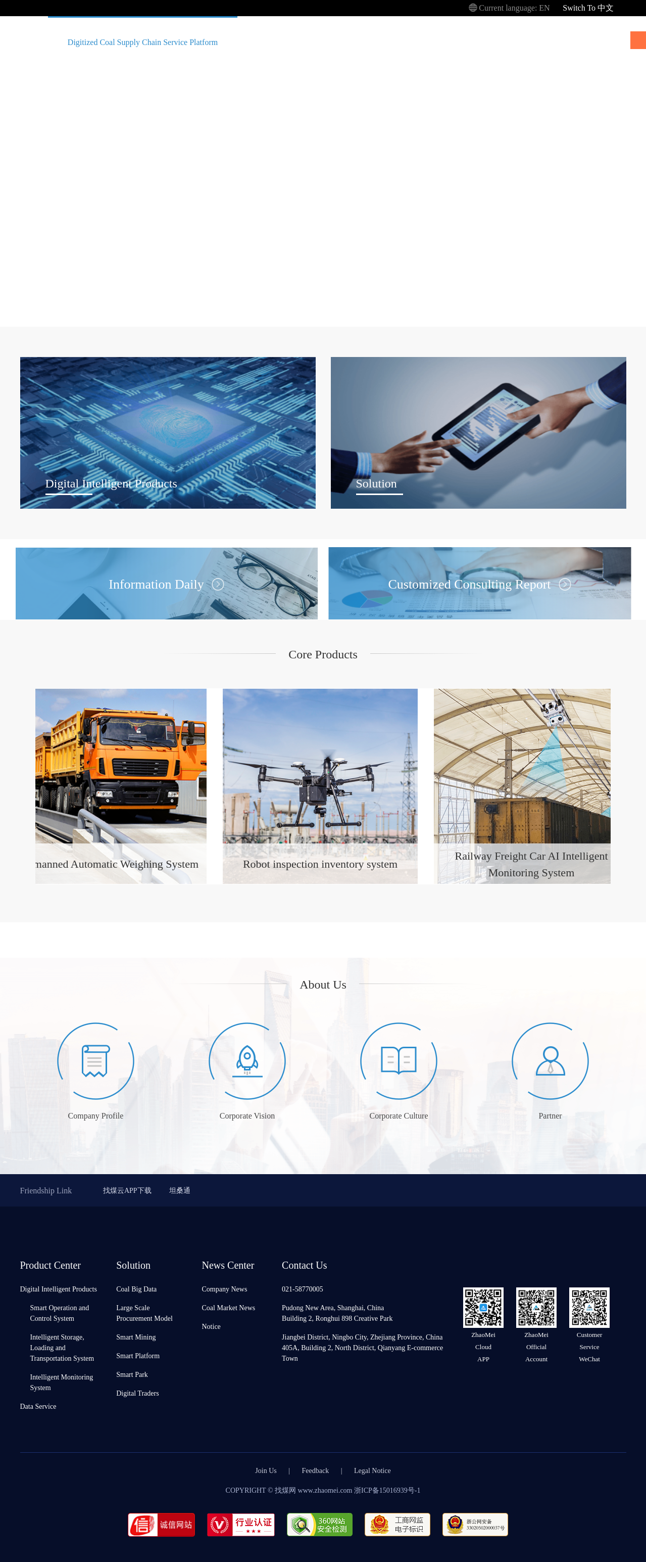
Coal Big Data (136, 1288)
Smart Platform (138, 1355)
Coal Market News (229, 1307)
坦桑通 (179, 1190)
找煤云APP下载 (127, 1190)
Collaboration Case (422, 42)
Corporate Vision (247, 1115)
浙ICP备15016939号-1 (387, 1490)
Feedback (315, 1470)
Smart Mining (136, 1337)
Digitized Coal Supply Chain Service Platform (143, 42)
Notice (211, 1326)
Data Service (38, 1406)
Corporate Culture (399, 1115)
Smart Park (132, 1374)
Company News (224, 1288)
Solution (349, 42)
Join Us (265, 1470)
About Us (495, 42)
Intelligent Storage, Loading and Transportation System (62, 1347)
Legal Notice (372, 1470)
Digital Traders (137, 1393)
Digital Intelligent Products (58, 1288)
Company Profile (96, 1115)
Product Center (276, 42)
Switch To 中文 (588, 7)
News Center (568, 42)
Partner (550, 1115)
